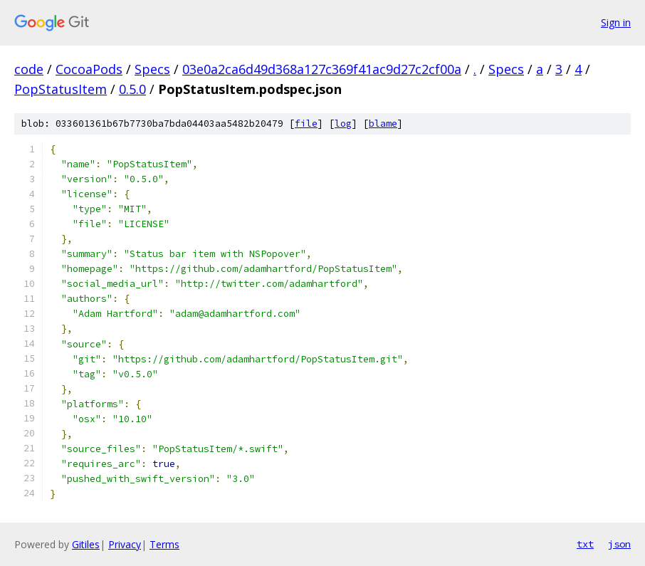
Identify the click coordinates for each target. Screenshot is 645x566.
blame (383, 123)
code (28, 69)
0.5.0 (132, 89)
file (306, 123)
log (343, 123)
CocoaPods (89, 69)
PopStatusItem (60, 89)
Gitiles (86, 544)
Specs (152, 69)
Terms (164, 544)
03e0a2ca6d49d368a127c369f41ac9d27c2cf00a (321, 69)
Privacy (124, 544)
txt (585, 544)
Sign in (616, 22)
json (619, 544)
